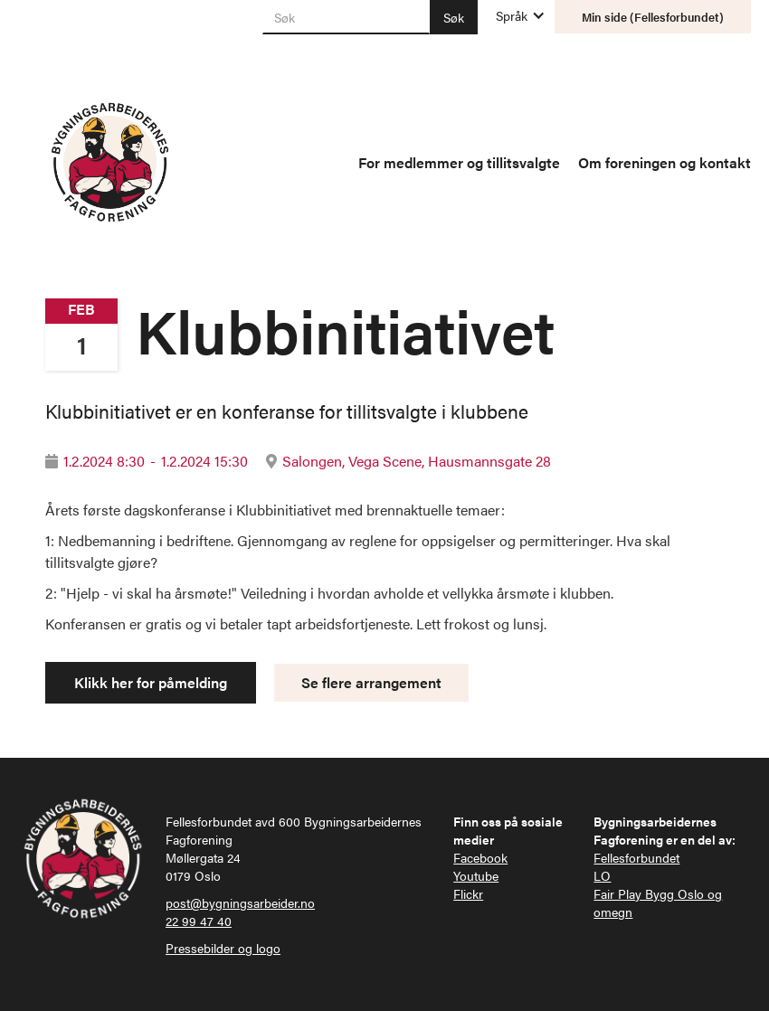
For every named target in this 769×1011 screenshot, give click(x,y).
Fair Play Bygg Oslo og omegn (657, 902)
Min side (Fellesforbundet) (653, 16)
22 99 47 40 (199, 921)
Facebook (480, 857)
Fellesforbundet (636, 857)
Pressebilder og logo (223, 948)
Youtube (475, 875)
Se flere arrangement (371, 682)
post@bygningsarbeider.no (240, 902)
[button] (512, 15)
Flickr (468, 893)
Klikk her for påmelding (150, 682)
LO (602, 875)
